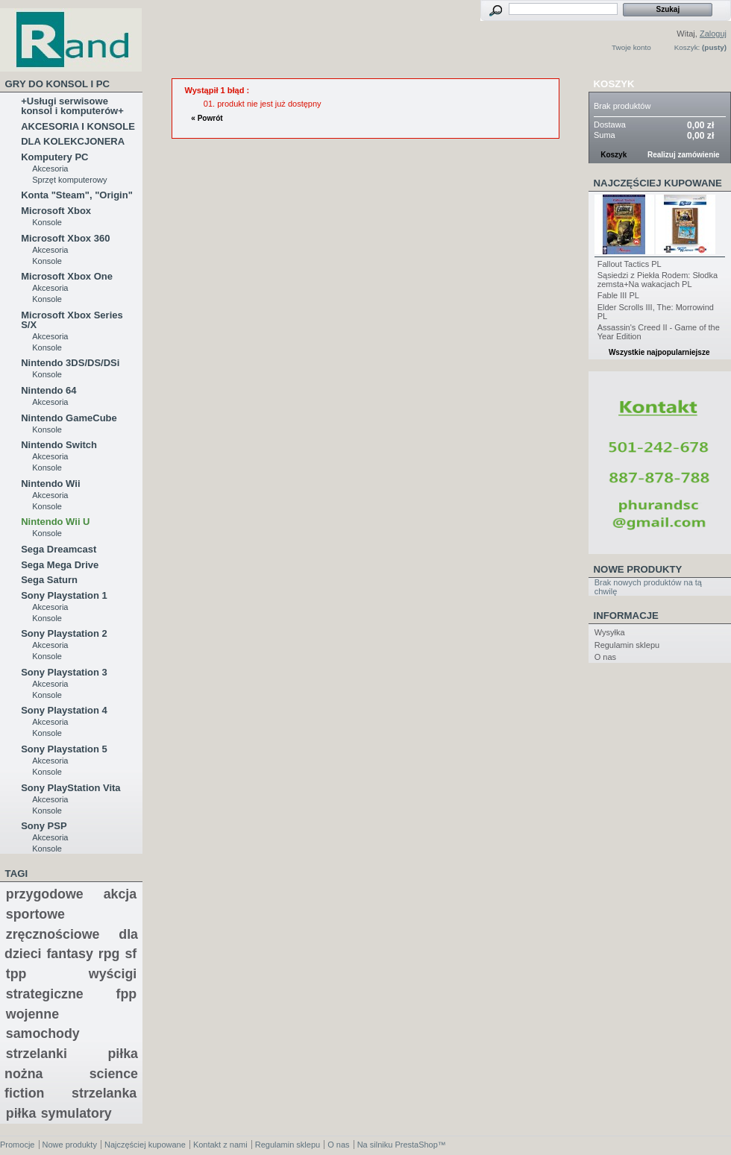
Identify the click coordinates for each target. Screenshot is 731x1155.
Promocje (17, 1144)
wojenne (32, 1014)
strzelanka (104, 1093)
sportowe (35, 914)
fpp (126, 993)
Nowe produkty (638, 569)
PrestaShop (416, 1144)
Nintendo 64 (48, 390)
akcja (120, 894)
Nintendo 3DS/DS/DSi (70, 362)
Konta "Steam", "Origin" (77, 195)
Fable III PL (618, 295)
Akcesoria (50, 168)
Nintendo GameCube (69, 418)
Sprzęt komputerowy (69, 179)
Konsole (47, 222)
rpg (109, 953)
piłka (21, 1113)
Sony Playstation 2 (64, 633)
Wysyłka (609, 632)
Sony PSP (43, 825)
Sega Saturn (49, 579)
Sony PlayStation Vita (70, 787)
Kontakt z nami (220, 1144)
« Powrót (206, 118)
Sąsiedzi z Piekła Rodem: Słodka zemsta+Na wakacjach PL (657, 280)
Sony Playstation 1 (64, 595)
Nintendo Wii (50, 483)
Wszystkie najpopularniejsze (659, 352)
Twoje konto (631, 47)
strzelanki (36, 1053)
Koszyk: (687, 47)
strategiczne (45, 993)
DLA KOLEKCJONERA (73, 141)
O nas (605, 656)
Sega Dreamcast (58, 549)
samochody (43, 1033)
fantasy (69, 953)
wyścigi (113, 973)
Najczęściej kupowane (658, 183)
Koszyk (614, 83)
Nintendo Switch (59, 444)
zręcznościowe (53, 934)
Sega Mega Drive (59, 564)
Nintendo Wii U (55, 521)
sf (131, 953)
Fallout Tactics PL (629, 263)
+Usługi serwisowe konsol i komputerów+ (72, 105)
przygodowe (45, 894)
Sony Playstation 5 (64, 749)
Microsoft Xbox (56, 210)
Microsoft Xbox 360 (65, 238)
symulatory (76, 1113)
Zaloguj (713, 33)
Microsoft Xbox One (67, 276)
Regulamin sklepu (626, 645)
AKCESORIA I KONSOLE (78, 126)
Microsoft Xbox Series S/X (72, 319)
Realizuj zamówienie (683, 155)
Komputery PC (54, 157)
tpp (16, 973)
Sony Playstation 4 (64, 710)
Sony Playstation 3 (64, 672)
